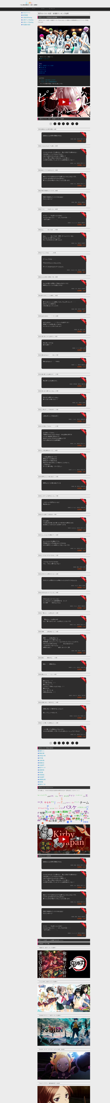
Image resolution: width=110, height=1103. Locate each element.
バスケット (82, 807)
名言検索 (25, 15)
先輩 (42, 813)
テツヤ (52, 808)
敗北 (50, 816)
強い (68, 816)
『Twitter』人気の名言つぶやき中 (47, 79)
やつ (61, 796)
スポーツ (68, 802)
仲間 (77, 811)
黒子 (62, 820)
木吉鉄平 (41, 765)
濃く (49, 818)
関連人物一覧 (43, 67)
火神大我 (41, 760)
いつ (45, 795)
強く (71, 814)
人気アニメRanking (28, 20)
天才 (43, 816)
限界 (39, 820)
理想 (60, 818)
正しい (86, 816)
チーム (84, 802)
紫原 (88, 818)
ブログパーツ (26, 12)
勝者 (70, 813)
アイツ (72, 796)
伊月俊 (41, 758)
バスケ (70, 807)
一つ (53, 812)
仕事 (73, 812)
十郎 (74, 813)
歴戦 (39, 818)
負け (73, 818)
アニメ (33, 8)
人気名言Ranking (27, 17)
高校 (50, 821)
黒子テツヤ (42, 767)
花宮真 (41, 772)
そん (56, 796)
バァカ (59, 806)
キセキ (47, 802)
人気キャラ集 (43, 71)
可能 (81, 813)
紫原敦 (41, 782)
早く (66, 817)
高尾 (47, 820)
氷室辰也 (41, 774)
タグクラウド (43, 69)
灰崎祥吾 (41, 770)
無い (54, 817)
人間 (69, 811)
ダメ (73, 802)
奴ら (45, 814)
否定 (83, 813)
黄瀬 (54, 821)
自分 (52, 819)
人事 (66, 812)
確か (74, 818)
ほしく (59, 794)
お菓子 (49, 796)
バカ (61, 808)
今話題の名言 (26, 24)
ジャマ (64, 803)
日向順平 (41, 777)
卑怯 (77, 813)
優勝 (85, 812)
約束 (85, 818)
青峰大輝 (41, 753)
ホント (39, 812)
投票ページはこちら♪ (45, 58)
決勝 (44, 818)
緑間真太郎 (42, 779)
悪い (44, 817)
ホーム (24, 8)
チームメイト (43, 808)
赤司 (77, 819)
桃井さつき (42, 784)
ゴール (58, 802)
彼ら (78, 816)
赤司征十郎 (42, 755)
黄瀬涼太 (41, 763)
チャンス (77, 802)
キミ (52, 802)
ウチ (84, 796)
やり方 (66, 796)
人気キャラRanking (28, 22)
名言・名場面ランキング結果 (46, 65)
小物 (57, 814)
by (38, 795)
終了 (39, 819)
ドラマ (42, 8)
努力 (59, 812)
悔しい (39, 816)
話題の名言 (42, 73)
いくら (41, 795)
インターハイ (79, 795)
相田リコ (41, 751)
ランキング (52, 8)
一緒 (57, 812)
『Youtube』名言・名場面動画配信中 (48, 81)
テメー (56, 808)
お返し (52, 795)
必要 (85, 815)
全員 (49, 812)
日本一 (61, 816)
